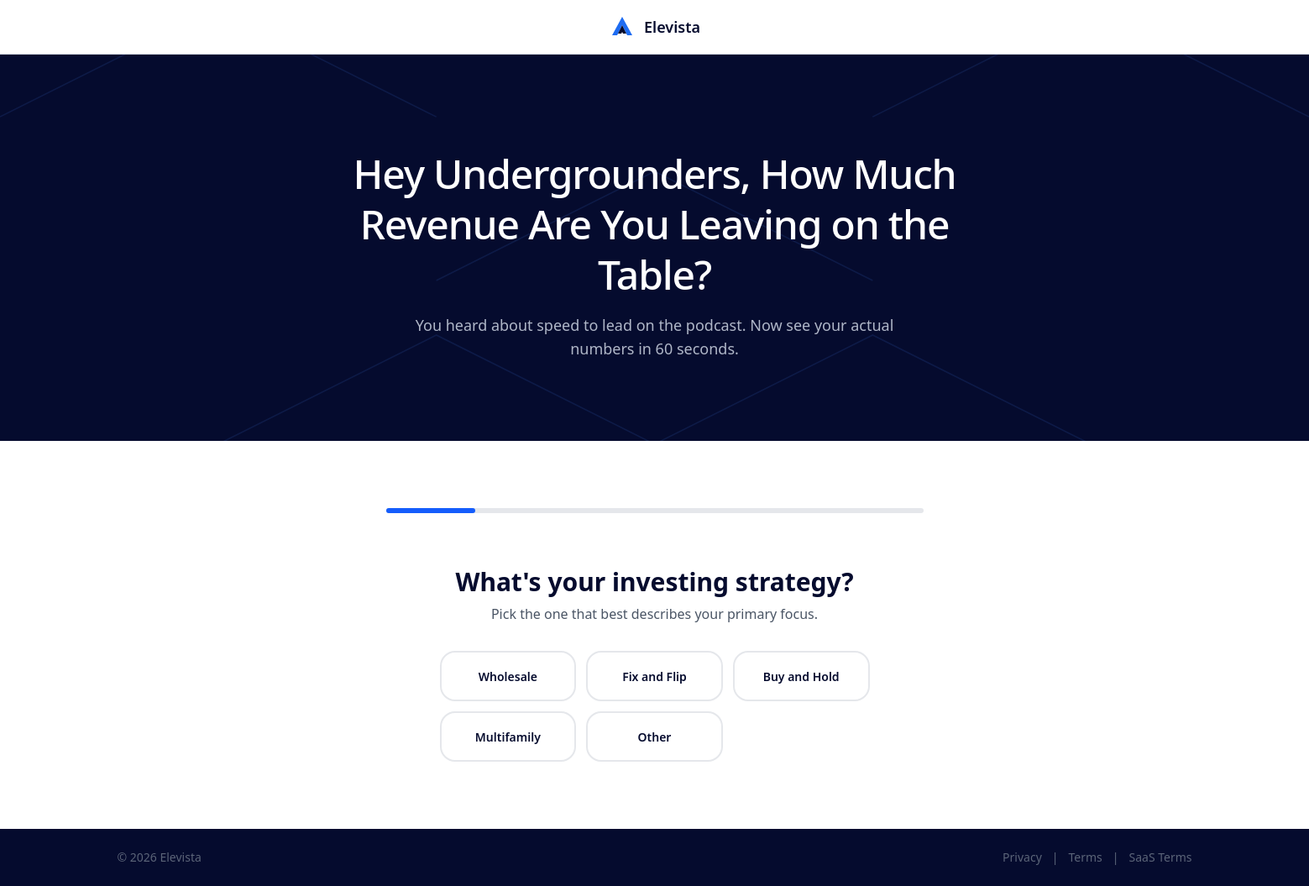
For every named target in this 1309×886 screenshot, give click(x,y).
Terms (1085, 857)
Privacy (1022, 857)
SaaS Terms (1160, 857)
